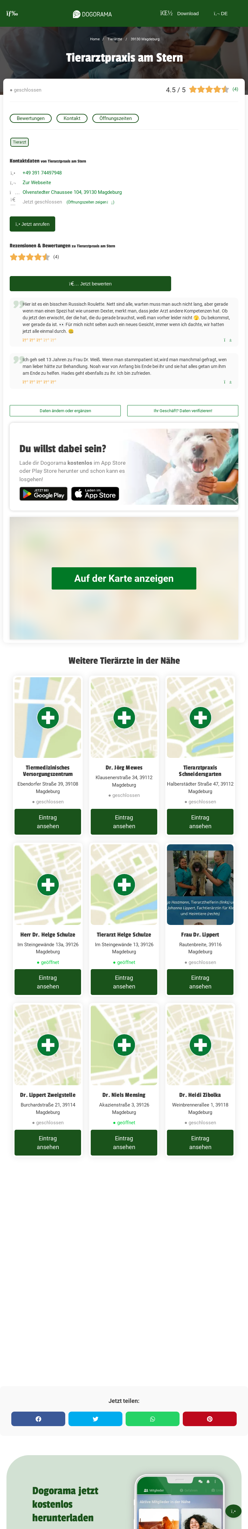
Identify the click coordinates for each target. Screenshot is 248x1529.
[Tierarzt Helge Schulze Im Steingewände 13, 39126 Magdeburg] (124, 920)
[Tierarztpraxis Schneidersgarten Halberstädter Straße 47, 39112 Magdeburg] (200, 756)
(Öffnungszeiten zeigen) (90, 202)
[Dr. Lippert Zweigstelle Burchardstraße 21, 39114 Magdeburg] (48, 1080)
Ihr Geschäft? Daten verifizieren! (183, 410)
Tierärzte (114, 39)
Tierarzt (19, 142)
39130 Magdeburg (145, 39)
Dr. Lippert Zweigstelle (48, 1094)
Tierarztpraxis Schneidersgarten (200, 771)
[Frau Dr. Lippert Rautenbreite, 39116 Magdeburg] (200, 920)
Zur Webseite (37, 182)
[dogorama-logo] (92, 13)
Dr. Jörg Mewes (124, 767)
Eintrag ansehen (48, 821)
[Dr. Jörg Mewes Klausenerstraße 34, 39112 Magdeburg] (124, 756)
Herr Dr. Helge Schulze (47, 934)
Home (95, 39)
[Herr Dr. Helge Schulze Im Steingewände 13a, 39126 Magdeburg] (48, 920)
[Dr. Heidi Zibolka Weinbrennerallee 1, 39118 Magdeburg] (200, 1080)
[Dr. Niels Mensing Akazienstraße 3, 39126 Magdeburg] (124, 1080)
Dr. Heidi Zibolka (200, 1094)
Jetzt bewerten (90, 283)
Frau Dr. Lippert (200, 934)
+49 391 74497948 (42, 173)
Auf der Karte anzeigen (124, 578)
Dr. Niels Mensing (123, 1094)
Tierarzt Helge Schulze (124, 934)
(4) (235, 89)
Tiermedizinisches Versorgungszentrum (48, 771)
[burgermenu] (12, 13)
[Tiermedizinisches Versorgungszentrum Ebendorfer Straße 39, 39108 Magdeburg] (48, 756)
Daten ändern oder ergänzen (65, 410)
